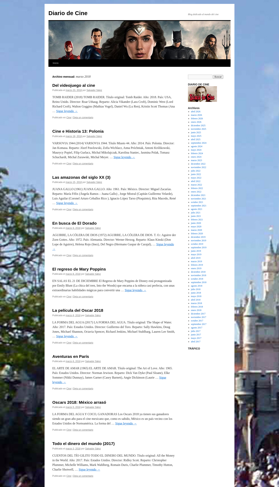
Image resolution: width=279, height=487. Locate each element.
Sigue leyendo (67, 111)
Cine (68, 117)
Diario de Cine (68, 13)
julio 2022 (196, 170)
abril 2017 (196, 341)
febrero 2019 (197, 265)
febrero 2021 (197, 219)
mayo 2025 (196, 136)
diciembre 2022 (198, 163)
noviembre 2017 (198, 317)
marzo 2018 (196, 303)
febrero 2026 (197, 118)
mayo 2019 (196, 254)
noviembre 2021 (198, 198)
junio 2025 (196, 132)
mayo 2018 (196, 296)
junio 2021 (196, 216)
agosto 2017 (196, 327)
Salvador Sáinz (94, 90)
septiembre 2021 (199, 205)
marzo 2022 (196, 184)
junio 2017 (196, 334)
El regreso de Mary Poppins (79, 269)
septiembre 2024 (199, 143)
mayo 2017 (196, 338)
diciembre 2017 (198, 313)
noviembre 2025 (198, 129)
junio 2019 (196, 251)
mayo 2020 (196, 226)
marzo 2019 (196, 261)
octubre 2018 (197, 278)
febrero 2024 (197, 153)
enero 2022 (196, 191)
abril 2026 (196, 111)
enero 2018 (196, 310)
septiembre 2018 (199, 282)
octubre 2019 (197, 244)
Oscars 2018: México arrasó (79, 402)
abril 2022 (196, 181)
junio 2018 (196, 292)
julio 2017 (196, 331)
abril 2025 (196, 139)
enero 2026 (196, 122)
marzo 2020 (196, 230)
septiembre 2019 (199, 247)
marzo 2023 (196, 160)
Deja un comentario (83, 117)
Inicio (56, 63)
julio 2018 (196, 289)
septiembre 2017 (199, 324)
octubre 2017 (197, 320)
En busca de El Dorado (74, 223)
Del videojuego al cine (73, 85)
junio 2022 (196, 174)
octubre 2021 (197, 202)
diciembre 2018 (198, 272)
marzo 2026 (196, 115)
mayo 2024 (196, 150)
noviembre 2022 (198, 167)
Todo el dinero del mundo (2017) (83, 443)
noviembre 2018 (198, 275)
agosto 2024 (196, 146)
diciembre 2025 (198, 125)
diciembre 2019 (198, 237)
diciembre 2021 (198, 195)
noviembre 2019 (198, 240)
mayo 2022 (196, 177)
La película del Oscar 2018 (77, 310)
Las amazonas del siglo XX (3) (81, 177)
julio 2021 (196, 212)
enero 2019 (196, 268)
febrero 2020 (197, 233)
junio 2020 (196, 223)
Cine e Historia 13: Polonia (78, 131)
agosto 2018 (196, 285)
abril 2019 (196, 258)
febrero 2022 (197, 188)
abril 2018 (196, 299)
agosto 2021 (196, 209)
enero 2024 (196, 156)
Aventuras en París (70, 356)
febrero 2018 (197, 306)
